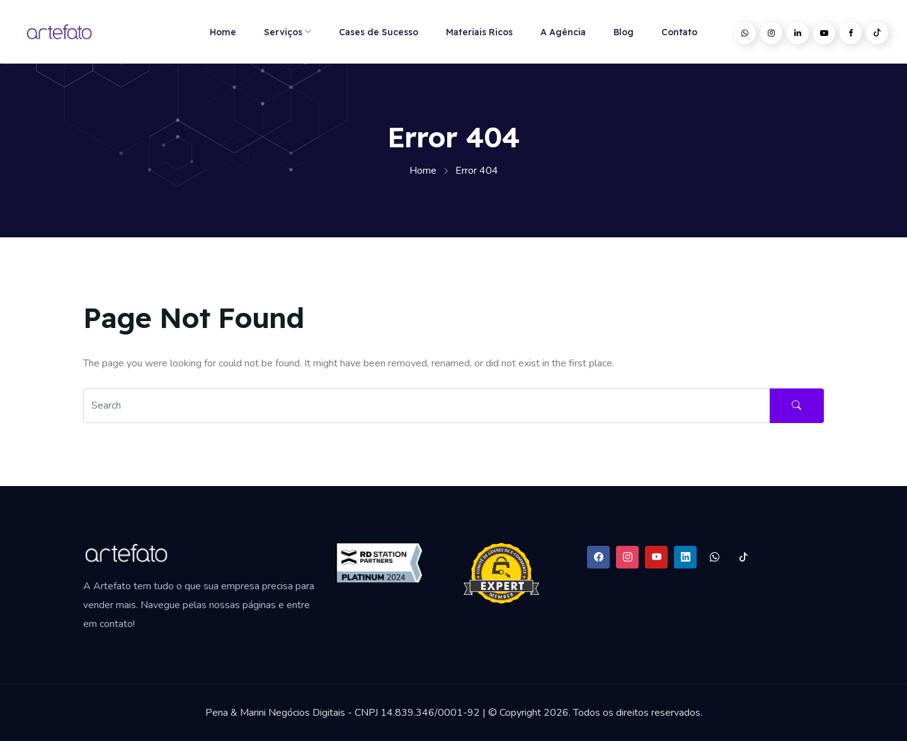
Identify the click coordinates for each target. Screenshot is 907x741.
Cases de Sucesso (378, 32)
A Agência (563, 32)
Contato (679, 32)
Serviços (283, 32)
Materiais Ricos (479, 32)
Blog (623, 32)
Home (223, 32)
